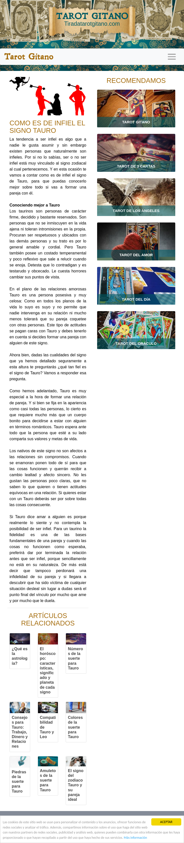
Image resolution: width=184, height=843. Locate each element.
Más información (135, 838)
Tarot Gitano (28, 56)
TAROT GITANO (92, 19)
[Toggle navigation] (172, 56)
